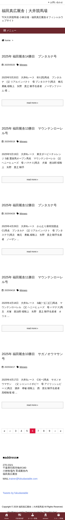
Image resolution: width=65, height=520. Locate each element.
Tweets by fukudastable (15, 493)
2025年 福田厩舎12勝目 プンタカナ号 (29, 205)
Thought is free (50, 512)
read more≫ (32, 103)
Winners (23, 65)
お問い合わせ (56, 2)
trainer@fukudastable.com (23, 478)
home (8, 40)
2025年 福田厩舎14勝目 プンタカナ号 (29, 56)
